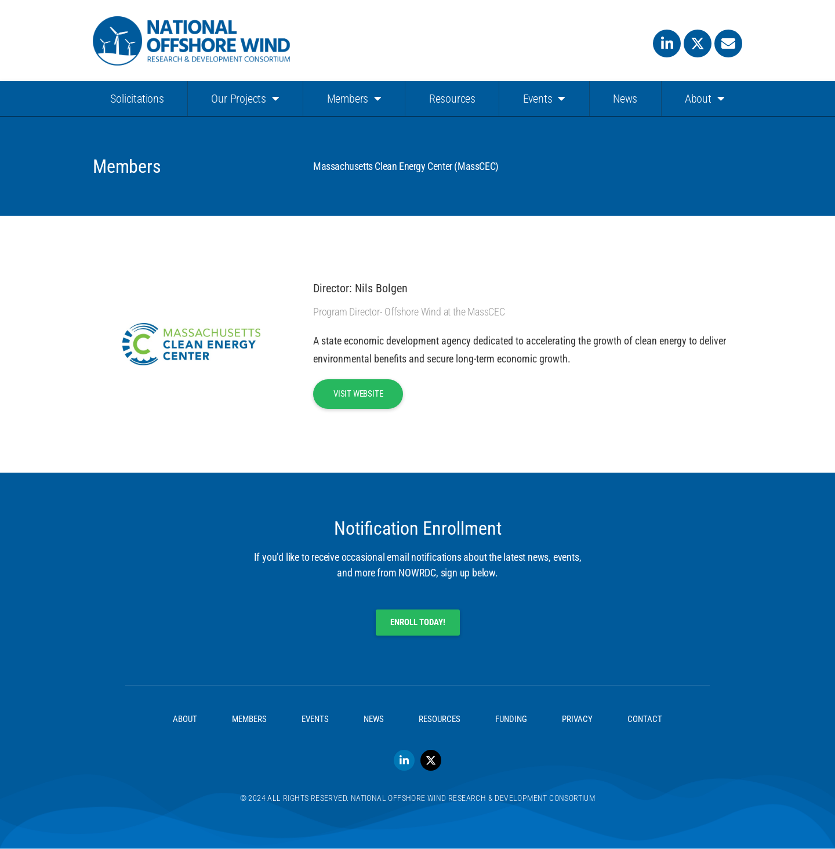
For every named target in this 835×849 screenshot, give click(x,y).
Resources (452, 99)
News (625, 99)
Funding (511, 719)
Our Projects (245, 98)
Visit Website (358, 394)
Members (354, 98)
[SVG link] (191, 41)
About (705, 98)
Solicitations (137, 99)
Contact (644, 719)
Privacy (577, 719)
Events (544, 98)
